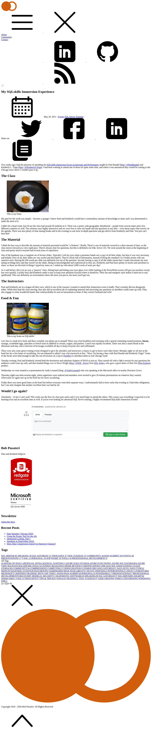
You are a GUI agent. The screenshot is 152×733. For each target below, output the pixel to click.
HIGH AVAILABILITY (75, 571)
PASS (60, 573)
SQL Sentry (99, 363)
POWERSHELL (104, 573)
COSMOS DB (89, 568)
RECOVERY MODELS (31, 576)
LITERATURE (141, 571)
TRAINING (72, 578)
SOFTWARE (53, 558)
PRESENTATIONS (11, 558)
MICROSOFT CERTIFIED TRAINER (19, 573)
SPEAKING (25, 556)
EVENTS (128, 556)
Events (61, 117)
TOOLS (66, 558)
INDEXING (101, 571)
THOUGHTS (59, 556)
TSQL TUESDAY (77, 556)
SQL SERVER (9, 556)
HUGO (91, 571)
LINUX (130, 571)
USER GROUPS (106, 578)
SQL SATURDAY (42, 556)
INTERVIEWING (117, 571)
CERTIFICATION (91, 566)
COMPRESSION (38, 568)
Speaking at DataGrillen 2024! (20, 541)
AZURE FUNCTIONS (100, 563)
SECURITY (49, 576)
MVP (41, 573)
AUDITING (59, 563)
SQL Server (70, 117)
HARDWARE (56, 571)
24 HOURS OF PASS (11, 563)
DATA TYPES (137, 568)
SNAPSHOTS (62, 576)
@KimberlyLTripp (33, 167)
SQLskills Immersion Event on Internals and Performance (73, 165)
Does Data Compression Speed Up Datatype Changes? (31, 544)
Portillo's (67, 356)
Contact (4, 39)
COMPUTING (54, 568)
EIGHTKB (17, 571)
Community (6, 37)
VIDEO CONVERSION (126, 578)
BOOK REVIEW (73, 566)
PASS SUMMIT (113, 556)
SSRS (12, 578)
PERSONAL (38, 558)
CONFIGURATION (72, 568)
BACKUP (13, 566)
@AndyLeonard (72, 370)
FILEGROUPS (41, 571)
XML (4, 581)
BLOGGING (58, 566)
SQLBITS (139, 576)
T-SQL (26, 558)
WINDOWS (144, 578)
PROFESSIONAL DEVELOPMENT (89, 558)
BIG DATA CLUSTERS (40, 566)
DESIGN (6, 571)
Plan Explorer (144, 363)
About (4, 34)
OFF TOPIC (50, 573)
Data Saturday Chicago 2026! (20, 534)
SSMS (5, 578)
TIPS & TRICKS (47, 578)
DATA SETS (123, 568)
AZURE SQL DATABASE (124, 563)
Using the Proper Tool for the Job (22, 536)
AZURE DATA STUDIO (77, 563)
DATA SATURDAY (107, 568)
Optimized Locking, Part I (18, 539)
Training (80, 117)
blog (123, 165)
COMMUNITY (95, 556)
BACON (23, 566)
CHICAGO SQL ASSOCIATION (116, 566)
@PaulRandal (132, 165)
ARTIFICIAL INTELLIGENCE (37, 563)
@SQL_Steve (81, 363)
